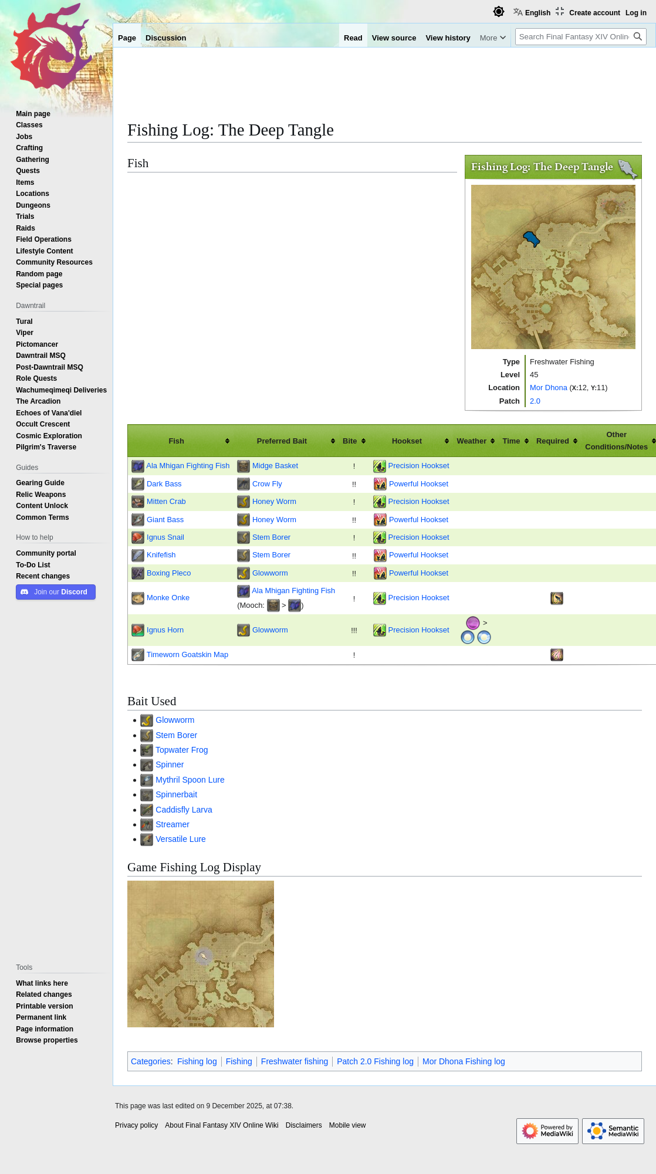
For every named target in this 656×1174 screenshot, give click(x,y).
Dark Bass (164, 483)
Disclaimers (304, 1125)
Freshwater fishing (294, 1061)
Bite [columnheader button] (350, 440)
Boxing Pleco (169, 572)
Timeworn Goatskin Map (187, 654)
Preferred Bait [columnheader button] (282, 440)
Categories (151, 1061)
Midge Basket (275, 465)
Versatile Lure (180, 839)
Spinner (169, 764)
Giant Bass (165, 519)
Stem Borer (271, 536)
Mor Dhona (548, 387)
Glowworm (270, 572)
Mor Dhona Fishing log (463, 1061)
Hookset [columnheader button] (407, 440)
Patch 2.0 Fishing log (375, 1061)
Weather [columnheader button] (471, 440)
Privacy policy (136, 1125)
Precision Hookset (418, 465)
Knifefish (161, 554)
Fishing (239, 1061)
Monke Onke (168, 597)
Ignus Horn (165, 629)
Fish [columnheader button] (176, 440)
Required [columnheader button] (552, 440)
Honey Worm (274, 501)
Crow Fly (267, 483)
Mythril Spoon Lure (190, 780)
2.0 (535, 400)
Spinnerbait (176, 794)
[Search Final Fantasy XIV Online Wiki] (581, 36)
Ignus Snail (165, 536)
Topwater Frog (181, 750)
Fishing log (197, 1061)
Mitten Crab (166, 501)
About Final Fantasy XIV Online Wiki (221, 1125)
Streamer (172, 824)
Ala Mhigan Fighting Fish (187, 465)
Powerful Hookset (418, 483)
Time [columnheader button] (511, 440)
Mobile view (347, 1125)
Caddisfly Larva (183, 809)
